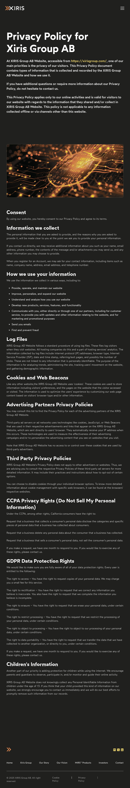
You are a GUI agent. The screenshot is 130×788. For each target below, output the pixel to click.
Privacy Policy (81, 779)
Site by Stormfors (110, 779)
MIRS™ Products (83, 762)
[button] (122, 8)
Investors (103, 762)
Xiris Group (26, 762)
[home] (14, 8)
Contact (119, 762)
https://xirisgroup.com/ (89, 61)
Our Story (44, 762)
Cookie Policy (55, 779)
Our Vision (62, 762)
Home (10, 762)
